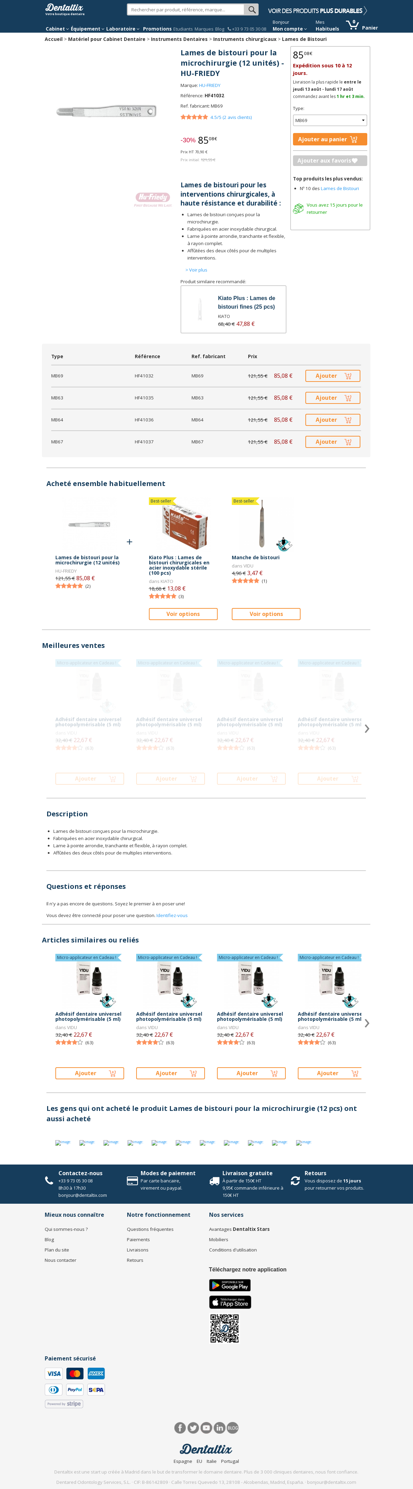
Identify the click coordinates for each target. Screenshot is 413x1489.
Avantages (239, 1229)
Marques (204, 29)
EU (199, 1461)
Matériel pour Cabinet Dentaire (106, 39)
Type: (298, 108)
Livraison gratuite (247, 1173)
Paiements (138, 1239)
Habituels (327, 29)
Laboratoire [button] (123, 29)
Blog (219, 29)
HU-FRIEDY (209, 85)
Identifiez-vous (172, 915)
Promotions (157, 29)
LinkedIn (220, 1428)
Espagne (183, 1461)
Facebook (180, 1428)
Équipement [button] (88, 29)
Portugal (230, 1461)
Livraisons (138, 1250)
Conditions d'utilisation (233, 1250)
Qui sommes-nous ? (66, 1229)
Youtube (206, 1428)
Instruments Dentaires (179, 39)
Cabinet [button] (57, 29)
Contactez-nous (80, 1173)
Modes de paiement (168, 1173)
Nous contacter (60, 1260)
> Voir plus (196, 270)
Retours (315, 1173)
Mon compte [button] (290, 29)
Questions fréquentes (150, 1229)
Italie (212, 1461)
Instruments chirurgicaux (244, 39)
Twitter (193, 1428)
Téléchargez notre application (248, 1269)
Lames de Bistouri (304, 39)
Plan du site (57, 1250)
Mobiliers (218, 1239)
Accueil (54, 39)
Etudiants (183, 29)
